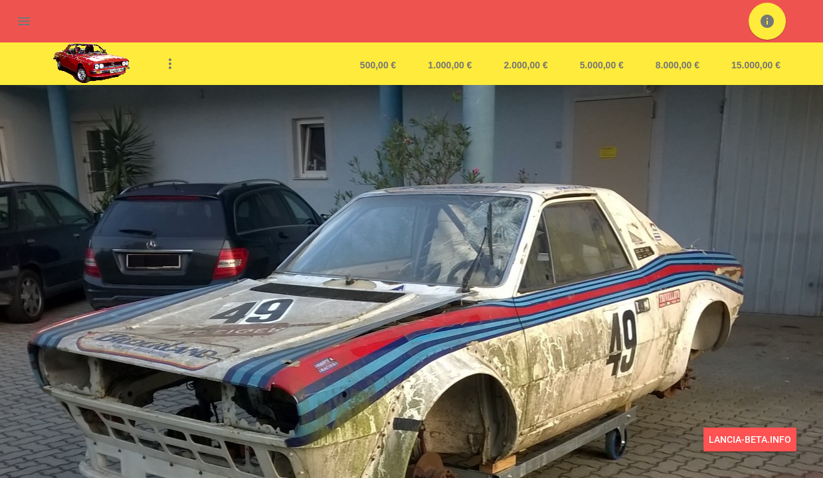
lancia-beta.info (749, 439)
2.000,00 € (526, 65)
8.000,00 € (677, 65)
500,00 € (378, 65)
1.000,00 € (450, 65)
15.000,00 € (755, 65)
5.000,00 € (602, 65)
